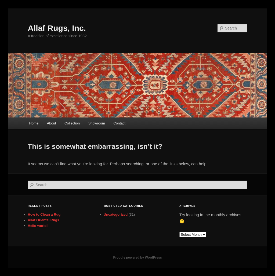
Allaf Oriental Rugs (43, 220)
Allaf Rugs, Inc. (57, 28)
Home (33, 123)
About (51, 123)
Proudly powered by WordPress (137, 257)
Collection (72, 123)
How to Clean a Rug (44, 214)
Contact (119, 123)
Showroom (96, 123)
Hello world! (38, 226)
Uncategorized (116, 214)
